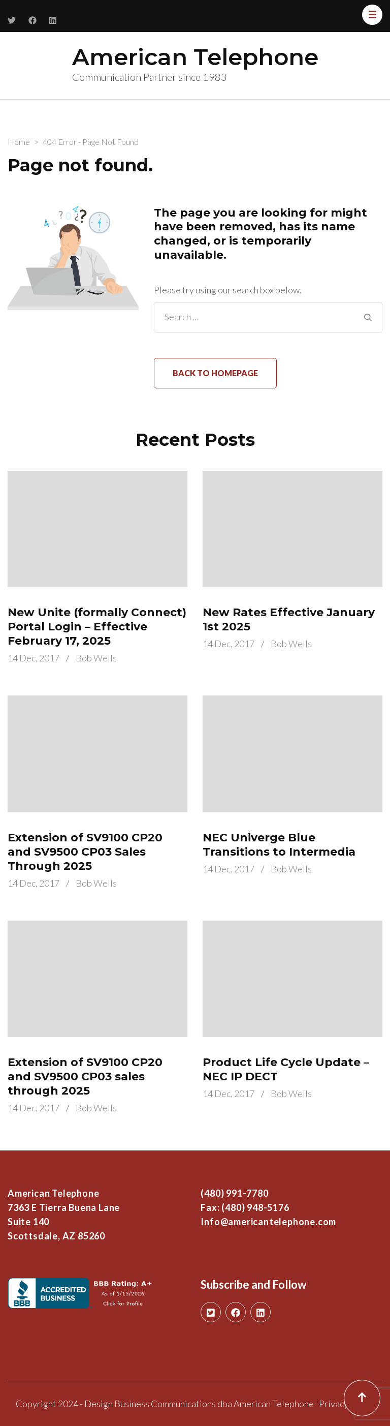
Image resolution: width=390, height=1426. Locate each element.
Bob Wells (96, 657)
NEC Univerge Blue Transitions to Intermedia (279, 845)
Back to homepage (215, 373)
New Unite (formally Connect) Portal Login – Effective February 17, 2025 (97, 626)
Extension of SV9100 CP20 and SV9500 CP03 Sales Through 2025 (85, 852)
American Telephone (195, 57)
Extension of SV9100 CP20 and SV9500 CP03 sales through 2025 (85, 1076)
